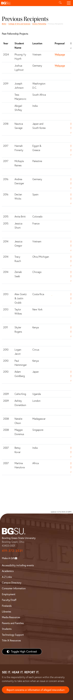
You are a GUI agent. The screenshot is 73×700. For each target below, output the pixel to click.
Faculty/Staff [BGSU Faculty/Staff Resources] (9, 600)
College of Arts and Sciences (19, 24)
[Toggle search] (60, 3)
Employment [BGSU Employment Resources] (8, 594)
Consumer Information (14, 588)
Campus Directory (11, 582)
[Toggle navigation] (68, 3)
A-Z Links (7, 576)
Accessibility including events (18, 565)
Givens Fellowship (39, 24)
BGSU (4, 24)
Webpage (60, 54)
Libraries (6, 611)
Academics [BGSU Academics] (8, 571)
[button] (28, 3)
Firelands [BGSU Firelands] (7, 605)
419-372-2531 (12, 551)
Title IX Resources (11, 640)
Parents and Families (13, 623)
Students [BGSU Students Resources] (7, 628)
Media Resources (11, 617)
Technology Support (13, 634)
